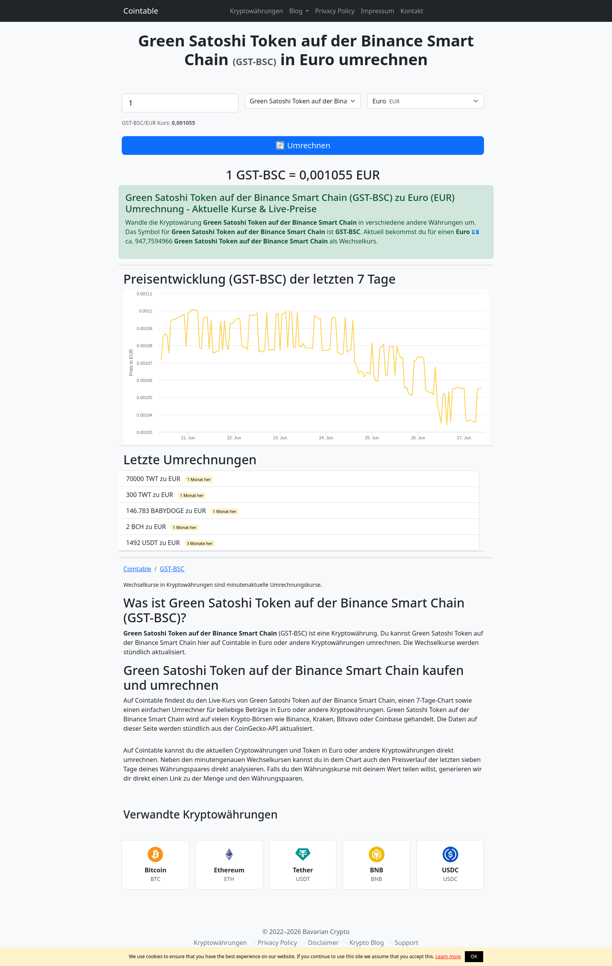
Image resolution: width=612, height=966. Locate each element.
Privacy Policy (334, 11)
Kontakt (411, 11)
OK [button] (474, 956)
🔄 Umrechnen (303, 145)
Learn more (448, 956)
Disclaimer (323, 942)
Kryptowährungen (256, 11)
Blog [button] (296, 11)
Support (406, 942)
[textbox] (298, 101)
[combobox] (303, 101)
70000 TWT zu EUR (169, 478)
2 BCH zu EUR (162, 526)
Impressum (377, 11)
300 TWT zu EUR (166, 494)
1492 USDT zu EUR (170, 542)
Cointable (140, 10)
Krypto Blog (366, 942)
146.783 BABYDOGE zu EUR (182, 510)
